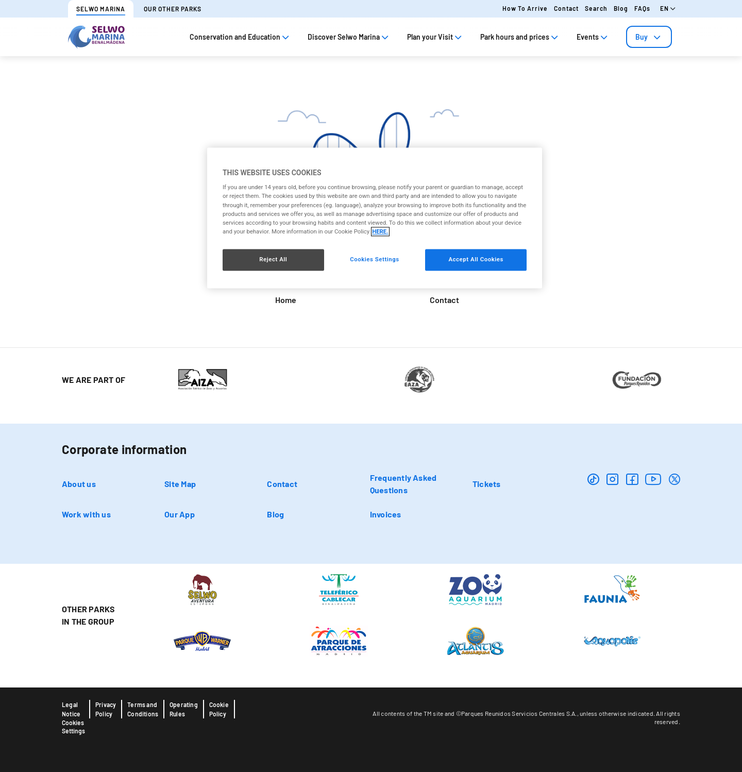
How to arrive (525, 8)
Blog (621, 8)
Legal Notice (71, 709)
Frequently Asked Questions (403, 484)
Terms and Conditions (142, 709)
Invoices (385, 514)
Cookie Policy (219, 709)
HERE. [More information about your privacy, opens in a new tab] (380, 231)
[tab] (649, 37)
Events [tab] (593, 37)
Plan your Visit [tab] (435, 37)
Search (596, 8)
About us (79, 484)
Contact (566, 8)
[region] (374, 217)
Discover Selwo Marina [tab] (349, 37)
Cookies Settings (73, 726)
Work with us (86, 514)
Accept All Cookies (475, 259)
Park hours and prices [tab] (520, 37)
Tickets (487, 484)
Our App (179, 514)
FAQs (642, 8)
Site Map (180, 484)
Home (285, 300)
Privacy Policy (105, 709)
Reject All (273, 259)
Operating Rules (184, 709)
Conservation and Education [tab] (240, 37)
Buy (649, 37)
